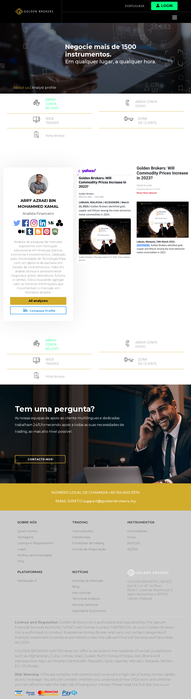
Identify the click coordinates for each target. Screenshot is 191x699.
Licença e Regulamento (35, 541)
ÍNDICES (133, 541)
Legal (21, 547)
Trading (80, 520)
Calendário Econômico (89, 607)
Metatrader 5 (27, 578)
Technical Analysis (86, 596)
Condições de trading (88, 541)
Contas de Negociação (89, 547)
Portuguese (133, 6)
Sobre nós (27, 520)
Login (164, 6)
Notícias (80, 569)
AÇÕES (132, 547)
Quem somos (27, 529)
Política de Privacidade (34, 553)
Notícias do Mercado (87, 578)
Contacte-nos (42, 456)
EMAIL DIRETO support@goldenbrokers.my (95, 499)
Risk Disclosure (157, 681)
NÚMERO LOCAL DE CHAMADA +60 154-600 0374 (95, 489)
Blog (75, 584)
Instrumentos (82, 529)
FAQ (20, 559)
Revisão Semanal (85, 602)
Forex (131, 535)
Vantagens (25, 535)
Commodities (137, 529)
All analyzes (38, 299)
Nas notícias (81, 590)
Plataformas (81, 535)
